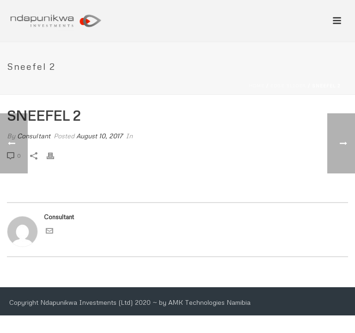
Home (256, 85)
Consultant (33, 136)
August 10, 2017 (99, 136)
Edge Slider (288, 85)
